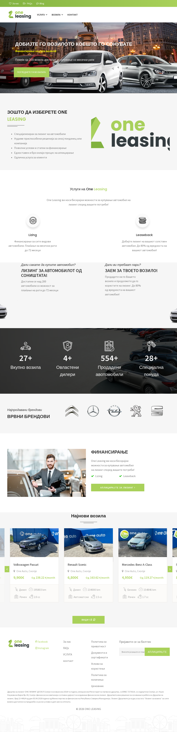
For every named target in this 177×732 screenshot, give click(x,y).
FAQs (66, 648)
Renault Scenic (77, 565)
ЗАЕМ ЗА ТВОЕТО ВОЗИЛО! (131, 270)
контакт (72, 14)
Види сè (89, 619)
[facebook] (46, 641)
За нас (67, 641)
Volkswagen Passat (26, 565)
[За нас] (14, 3)
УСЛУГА (42, 14)
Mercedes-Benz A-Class (137, 565)
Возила (57, 14)
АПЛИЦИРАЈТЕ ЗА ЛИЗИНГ (117, 487)
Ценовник (97, 686)
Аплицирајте (157, 652)
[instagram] (46, 648)
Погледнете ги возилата (32, 76)
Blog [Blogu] (40, 3)
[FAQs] (27, 3)
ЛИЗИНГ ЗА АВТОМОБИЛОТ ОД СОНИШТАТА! (51, 272)
